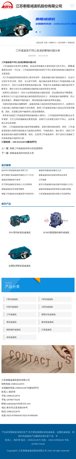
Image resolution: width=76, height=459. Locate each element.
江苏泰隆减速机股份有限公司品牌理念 (55, 194)
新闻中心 (52, 43)
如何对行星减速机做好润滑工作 (14, 170)
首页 (46, 43)
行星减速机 (46, 329)
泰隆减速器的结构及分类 (22, 153)
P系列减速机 (47, 299)
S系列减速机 (47, 307)
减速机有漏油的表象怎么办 (50, 170)
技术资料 (61, 43)
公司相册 (42, 180)
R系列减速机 (12, 307)
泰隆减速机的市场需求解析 (12, 189)
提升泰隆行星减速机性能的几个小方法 (17, 175)
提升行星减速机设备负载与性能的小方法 (56, 184)
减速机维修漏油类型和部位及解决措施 (55, 189)
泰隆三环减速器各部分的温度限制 (26, 148)
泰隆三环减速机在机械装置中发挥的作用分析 (19, 194)
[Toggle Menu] (72, 5)
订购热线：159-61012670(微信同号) (19, 142)
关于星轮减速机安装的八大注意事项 (16, 184)
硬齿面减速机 (47, 322)
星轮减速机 (11, 322)
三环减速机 (11, 314)
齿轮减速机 (11, 337)
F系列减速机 (12, 299)
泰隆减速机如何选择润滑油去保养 (53, 175)
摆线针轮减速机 (48, 314)
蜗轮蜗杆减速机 (13, 329)
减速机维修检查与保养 (10, 180)
